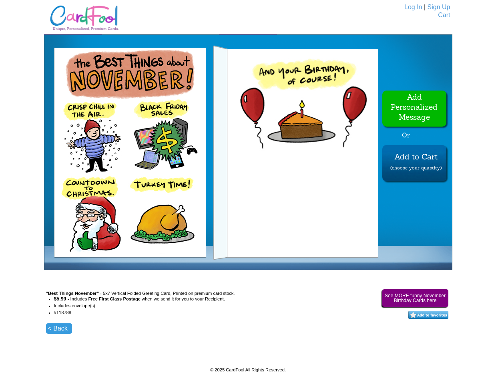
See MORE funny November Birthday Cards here (415, 298)
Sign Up (439, 7)
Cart (444, 15)
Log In (413, 7)
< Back (58, 328)
